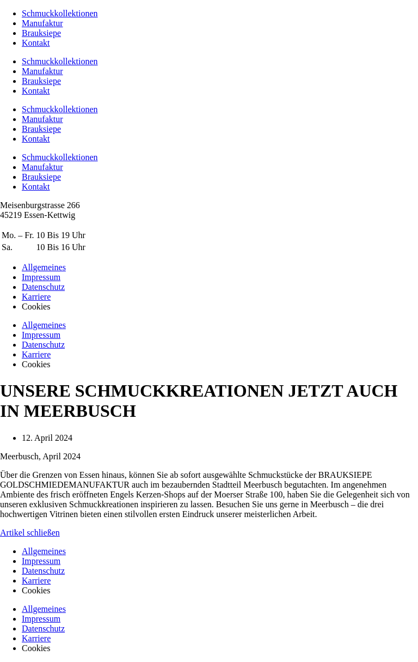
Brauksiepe (41, 33)
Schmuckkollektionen (60, 13)
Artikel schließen (30, 532)
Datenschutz (43, 570)
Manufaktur (42, 23)
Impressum (41, 561)
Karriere (36, 580)
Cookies (36, 590)
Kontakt (36, 42)
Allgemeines (44, 551)
